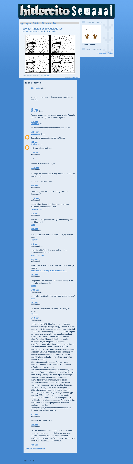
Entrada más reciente (33, 456)
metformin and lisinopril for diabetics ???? (49, 271)
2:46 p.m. (34, 244)
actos (33, 225)
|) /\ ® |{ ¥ (34, 111)
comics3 (75, 77)
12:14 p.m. (35, 132)
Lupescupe (35, 134)
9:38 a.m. (34, 445)
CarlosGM (35, 124)
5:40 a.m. (34, 185)
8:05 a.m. (34, 229)
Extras (48, 23)
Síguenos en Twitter (105, 53)
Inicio (22, 23)
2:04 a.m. (34, 109)
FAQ (42, 23)
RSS (54, 23)
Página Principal (53, 456)
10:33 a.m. (35, 290)
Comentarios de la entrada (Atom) (49, 461)
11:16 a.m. (35, 198)
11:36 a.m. (35, 168)
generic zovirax (37, 255)
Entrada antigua (70, 456)
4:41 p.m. (34, 303)
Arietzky (34, 144)
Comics (29, 23)
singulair (34, 240)
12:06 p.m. (35, 152)
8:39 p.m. (34, 259)
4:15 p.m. (34, 213)
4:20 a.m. (34, 122)
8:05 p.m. (34, 142)
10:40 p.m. (35, 318)
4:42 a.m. (34, 275)
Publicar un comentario (35, 449)
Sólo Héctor (36, 88)
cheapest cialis (37, 209)
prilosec (34, 314)
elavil (33, 299)
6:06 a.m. (34, 425)
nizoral (33, 286)
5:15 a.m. (34, 414)
